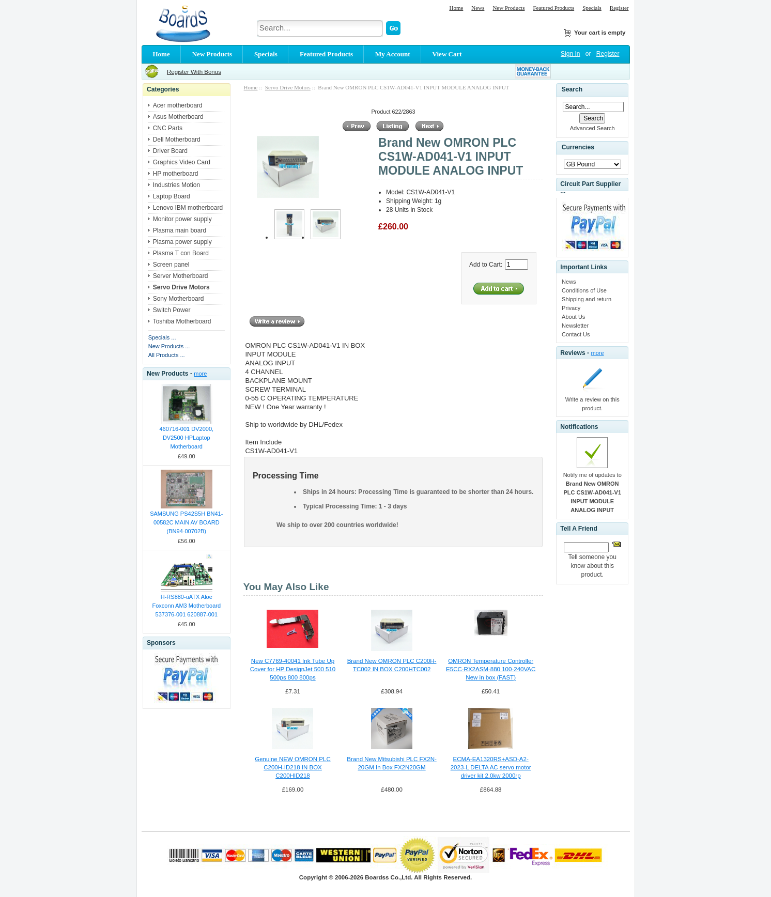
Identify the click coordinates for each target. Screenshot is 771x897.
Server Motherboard (180, 276)
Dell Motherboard (177, 139)
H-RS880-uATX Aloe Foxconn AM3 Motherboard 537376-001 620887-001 (186, 605)
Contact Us (576, 334)
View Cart (447, 54)
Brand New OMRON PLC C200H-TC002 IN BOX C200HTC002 (392, 665)
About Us (573, 317)
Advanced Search (592, 128)
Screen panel (171, 264)
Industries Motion (176, 185)
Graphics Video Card (181, 162)
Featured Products (553, 8)
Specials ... (162, 337)
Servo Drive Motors (288, 87)
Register (619, 8)
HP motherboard (175, 173)
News (477, 8)
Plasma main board (179, 230)
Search (572, 89)
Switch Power (172, 310)
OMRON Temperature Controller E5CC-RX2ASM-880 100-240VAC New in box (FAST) (490, 669)
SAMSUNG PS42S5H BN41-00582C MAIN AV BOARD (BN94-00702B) (186, 522)
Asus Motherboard (178, 116)
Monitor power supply (182, 219)
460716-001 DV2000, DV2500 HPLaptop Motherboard (187, 438)
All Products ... (166, 355)
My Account (392, 54)
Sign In (570, 53)
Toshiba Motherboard (182, 321)
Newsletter (575, 325)
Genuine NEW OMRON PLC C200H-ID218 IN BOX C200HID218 (293, 767)
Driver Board (170, 150)
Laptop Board (171, 196)
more (200, 373)
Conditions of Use (584, 290)
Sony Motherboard (178, 298)
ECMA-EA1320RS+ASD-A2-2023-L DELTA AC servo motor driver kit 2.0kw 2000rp (491, 767)
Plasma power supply (182, 241)
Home (456, 8)
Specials (592, 8)
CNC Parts (167, 128)
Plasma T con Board (181, 253)
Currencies (578, 147)
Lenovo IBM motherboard (188, 207)
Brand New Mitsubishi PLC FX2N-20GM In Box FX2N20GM (391, 763)
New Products (508, 8)
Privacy (571, 308)
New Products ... (169, 346)
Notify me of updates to (592, 492)
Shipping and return (586, 299)
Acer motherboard (178, 105)
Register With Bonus (194, 72)
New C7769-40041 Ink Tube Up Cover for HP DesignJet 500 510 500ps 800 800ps (293, 669)
